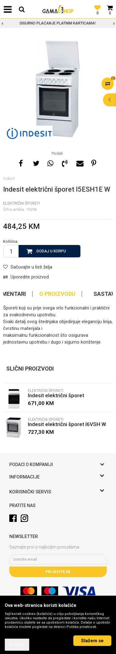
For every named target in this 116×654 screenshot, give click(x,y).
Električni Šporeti (21, 203)
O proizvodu (57, 294)
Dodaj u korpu (51, 251)
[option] (58, 23)
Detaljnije (17, 645)
